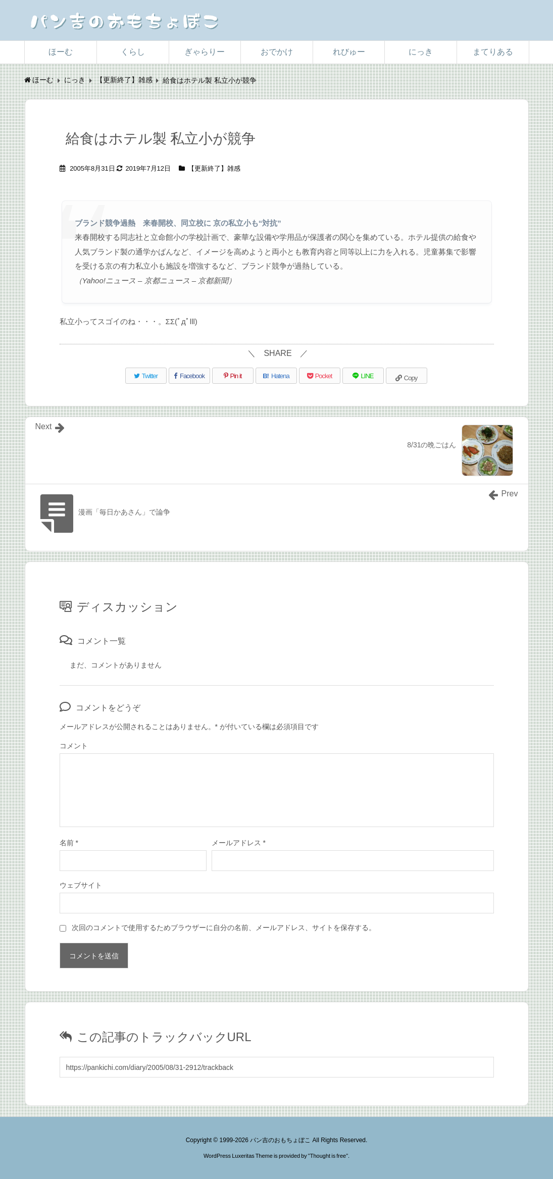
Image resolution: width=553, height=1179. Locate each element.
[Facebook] (189, 376)
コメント (74, 746)
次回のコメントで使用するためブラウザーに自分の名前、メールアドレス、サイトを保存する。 (224, 928)
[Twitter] (146, 376)
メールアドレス (239, 843)
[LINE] (363, 376)
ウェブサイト (81, 885)
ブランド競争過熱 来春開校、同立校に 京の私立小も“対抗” (178, 223)
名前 (69, 843)
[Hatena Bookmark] (276, 376)
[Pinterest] (233, 376)
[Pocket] (319, 376)
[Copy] (406, 376)
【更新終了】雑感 (214, 168)
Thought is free (328, 1156)
